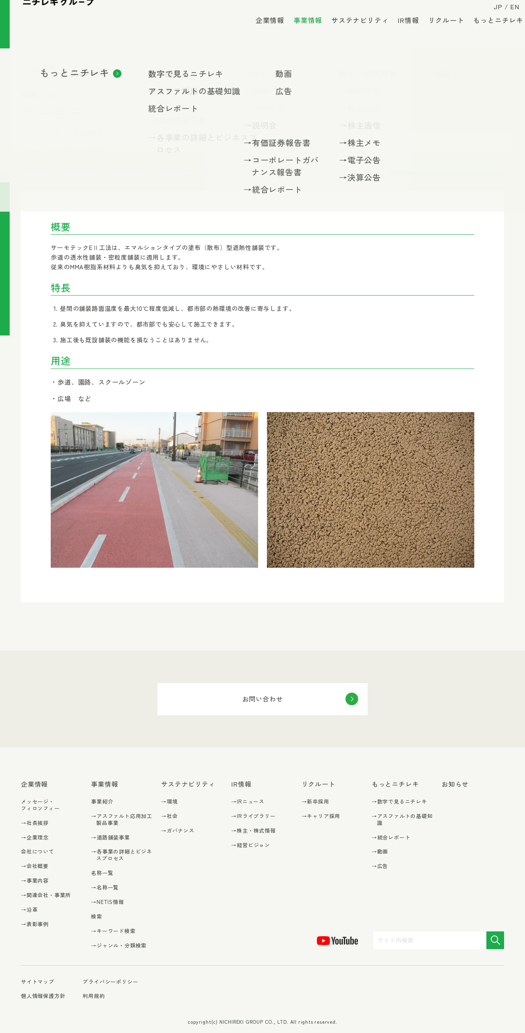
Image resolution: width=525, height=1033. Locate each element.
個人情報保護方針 (43, 996)
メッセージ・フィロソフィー (40, 805)
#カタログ (127, 168)
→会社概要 (35, 866)
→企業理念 (35, 837)
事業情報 (301, 35)
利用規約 (94, 996)
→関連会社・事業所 (46, 895)
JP (491, 13)
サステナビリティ (353, 32)
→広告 (380, 866)
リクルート (439, 32)
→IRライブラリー (253, 816)
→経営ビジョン (250, 845)
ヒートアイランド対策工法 (147, 65)
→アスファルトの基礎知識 (402, 820)
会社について (37, 851)
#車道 (212, 168)
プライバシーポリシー (110, 981)
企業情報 (263, 32)
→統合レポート (391, 837)
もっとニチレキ (492, 32)
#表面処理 (79, 168)
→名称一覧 (105, 887)
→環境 (169, 801)
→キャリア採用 (321, 816)
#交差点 (173, 168)
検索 (96, 916)
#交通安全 (284, 151)
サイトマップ (37, 982)
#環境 (37, 168)
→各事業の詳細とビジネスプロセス (121, 855)
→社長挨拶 (35, 823)
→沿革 (29, 909)
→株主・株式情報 (253, 830)
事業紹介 (102, 801)
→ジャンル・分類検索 (119, 945)
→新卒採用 (315, 801)
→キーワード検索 (113, 931)
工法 (102, 65)
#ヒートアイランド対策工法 (71, 151)
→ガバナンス (177, 830)
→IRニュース (248, 801)
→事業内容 (35, 880)
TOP (26, 65)
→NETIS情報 (107, 902)
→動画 (380, 851)
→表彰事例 (35, 924)
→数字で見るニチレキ (399, 801)
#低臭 (326, 151)
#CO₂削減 (146, 151)
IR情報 (401, 32)
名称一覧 (78, 65)
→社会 (169, 816)
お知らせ (455, 784)
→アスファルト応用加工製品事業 (121, 820)
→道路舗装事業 (110, 837)
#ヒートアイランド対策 (215, 151)
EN (508, 13)
